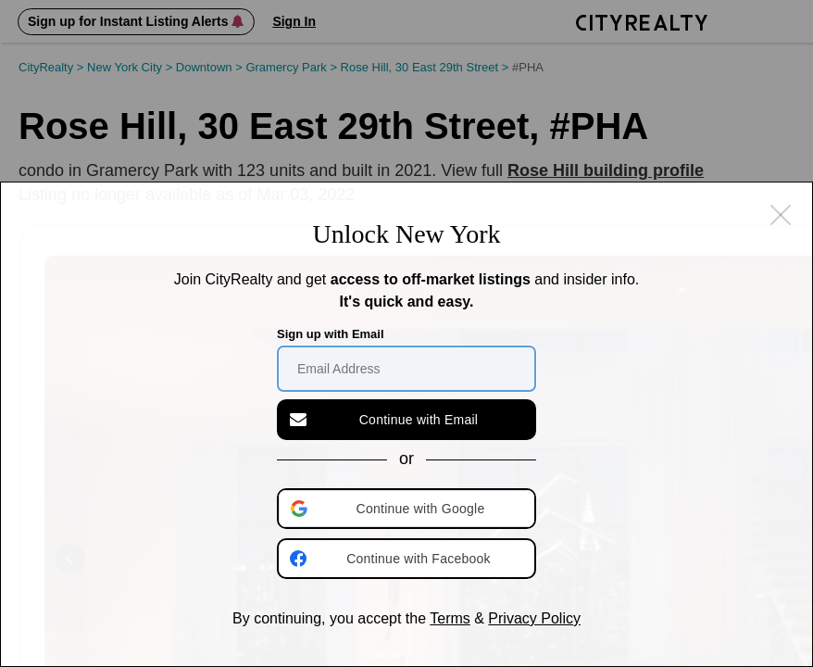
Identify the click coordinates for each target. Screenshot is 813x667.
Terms (450, 618)
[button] (408, 508)
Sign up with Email (330, 334)
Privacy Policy (534, 618)
